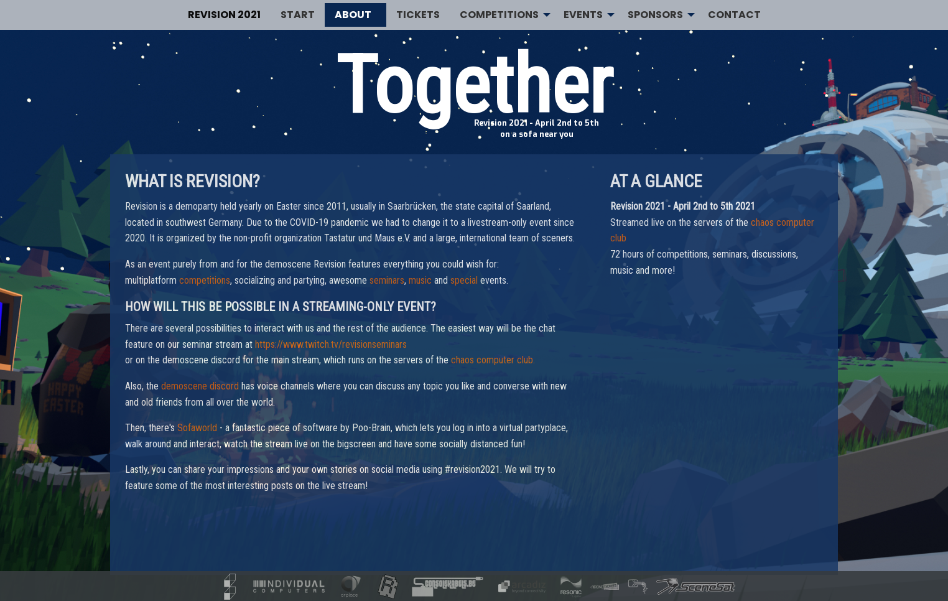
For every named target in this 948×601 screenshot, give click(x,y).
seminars (386, 280)
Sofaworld (197, 428)
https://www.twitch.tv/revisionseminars (331, 344)
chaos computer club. (493, 360)
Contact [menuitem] (734, 14)
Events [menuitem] (583, 14)
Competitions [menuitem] (499, 14)
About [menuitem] (353, 14)
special (464, 280)
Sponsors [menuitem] (655, 14)
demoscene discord (200, 386)
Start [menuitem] (298, 14)
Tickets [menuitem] (418, 14)
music (420, 280)
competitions (204, 280)
